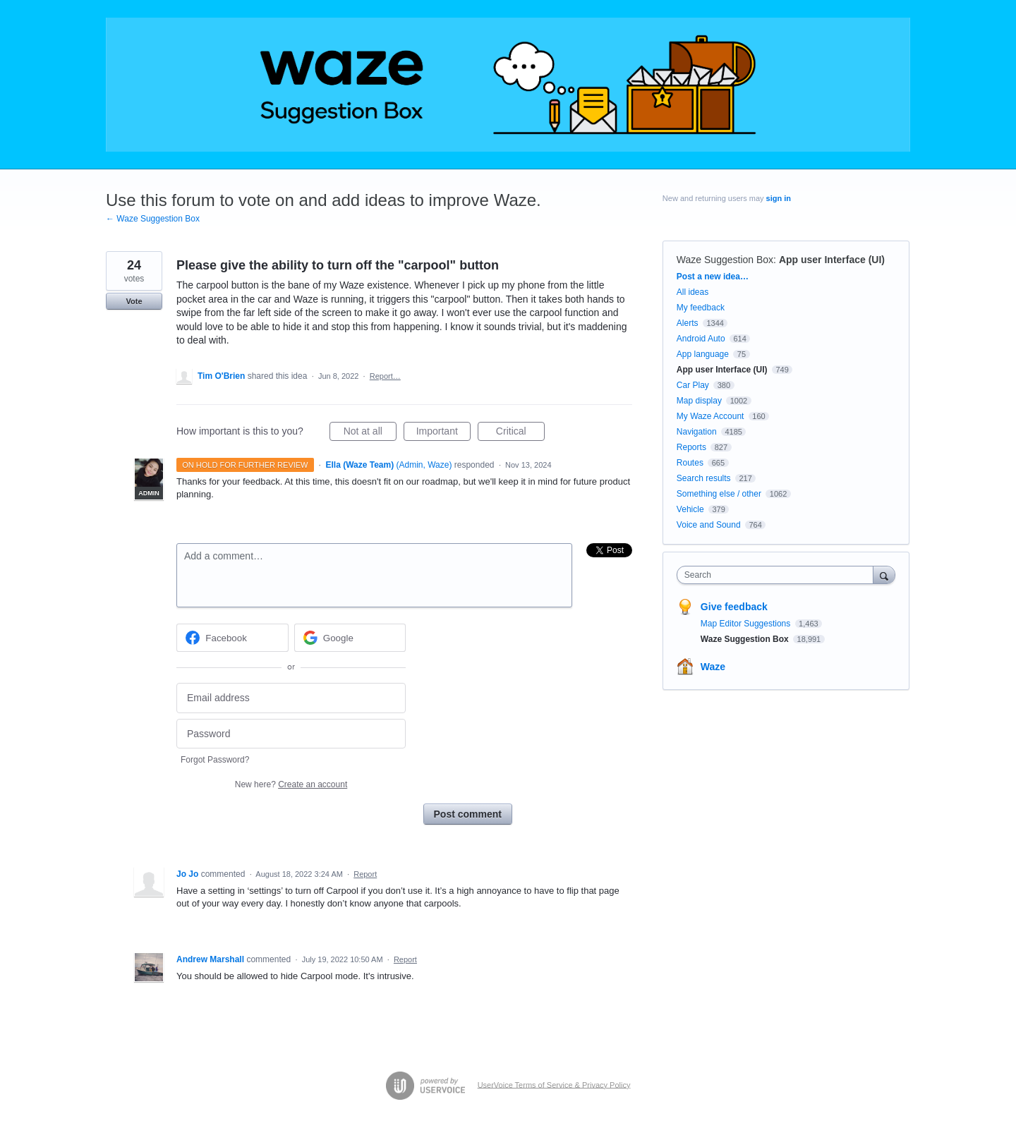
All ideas (692, 292)
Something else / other (719, 494)
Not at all (370, 433)
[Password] (291, 734)
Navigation (697, 432)
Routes (690, 463)
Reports (691, 447)
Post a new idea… (713, 276)
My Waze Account (710, 416)
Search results (704, 478)
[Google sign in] (350, 638)
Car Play (693, 385)
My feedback (701, 308)
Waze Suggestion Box (725, 259)
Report (365, 874)
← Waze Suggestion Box (153, 219)
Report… (385, 376)
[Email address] (291, 698)
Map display (699, 401)
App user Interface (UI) (832, 259)
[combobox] (778, 575)
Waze (713, 666)
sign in (778, 198)
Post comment (468, 814)
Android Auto (701, 339)
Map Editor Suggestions (747, 624)
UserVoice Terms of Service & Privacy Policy (554, 1084)
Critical (520, 433)
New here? (291, 784)
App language (703, 354)
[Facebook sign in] (232, 638)
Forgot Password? (215, 760)
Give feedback (734, 606)
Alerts (687, 323)
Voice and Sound (709, 525)
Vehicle (690, 509)
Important (443, 433)
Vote (134, 301)
